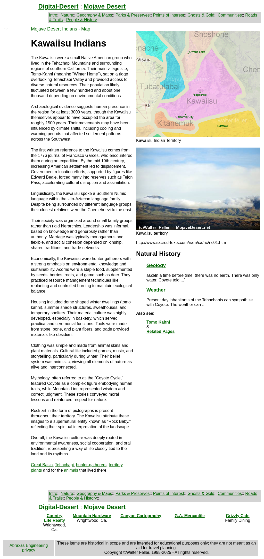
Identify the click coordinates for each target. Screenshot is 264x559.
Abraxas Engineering (29, 545)
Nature (67, 15)
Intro (53, 15)
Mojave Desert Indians (54, 29)
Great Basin (42, 465)
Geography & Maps (94, 15)
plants (36, 470)
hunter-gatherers (91, 465)
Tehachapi (64, 465)
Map (85, 29)
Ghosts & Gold (200, 15)
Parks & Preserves (133, 15)
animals (71, 470)
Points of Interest (168, 15)
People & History (81, 20)
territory (115, 465)
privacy (28, 550)
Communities (230, 15)
